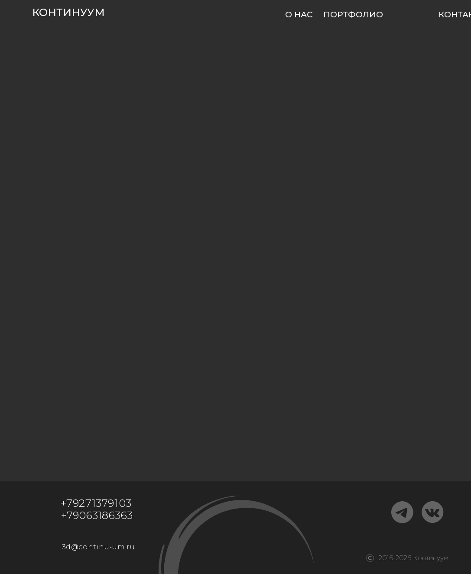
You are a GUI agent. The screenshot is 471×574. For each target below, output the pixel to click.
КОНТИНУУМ (68, 12)
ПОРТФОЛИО (353, 14)
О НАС (299, 14)
